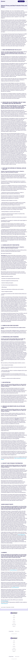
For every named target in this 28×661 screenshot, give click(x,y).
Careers (14, 621)
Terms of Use (17, 631)
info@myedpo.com (4, 603)
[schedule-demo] (21, 1)
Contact (14, 648)
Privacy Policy (11, 631)
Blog (14, 619)
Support (14, 626)
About (14, 617)
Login (14, 615)
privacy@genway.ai (21, 534)
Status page (14, 624)
